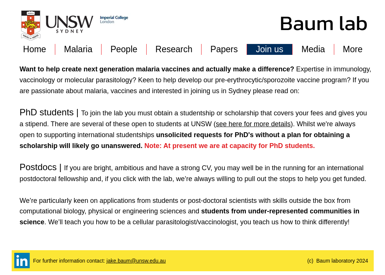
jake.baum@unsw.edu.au (135, 261)
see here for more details (253, 124)
